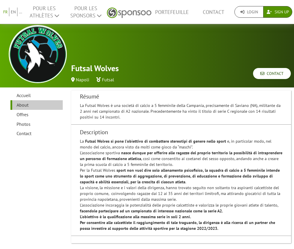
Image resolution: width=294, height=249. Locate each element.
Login (249, 12)
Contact (213, 12)
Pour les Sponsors (85, 12)
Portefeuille (172, 12)
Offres (22, 114)
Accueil (24, 95)
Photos (24, 124)
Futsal (108, 80)
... (20, 12)
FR (5, 12)
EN (13, 12)
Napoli (82, 80)
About (22, 105)
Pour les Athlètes (44, 12)
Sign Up (278, 12)
